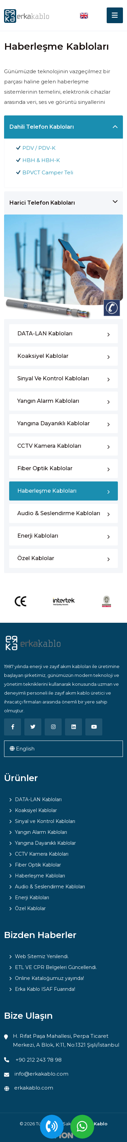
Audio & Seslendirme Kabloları (58, 513)
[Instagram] (53, 726)
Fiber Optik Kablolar (44, 468)
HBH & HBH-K (41, 160)
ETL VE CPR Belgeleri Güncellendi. (56, 967)
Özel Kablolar (35, 558)
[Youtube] (93, 726)
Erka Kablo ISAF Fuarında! (45, 989)
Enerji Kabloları (37, 536)
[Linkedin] (73, 726)
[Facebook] (12, 726)
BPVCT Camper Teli (47, 172)
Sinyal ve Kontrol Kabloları (53, 378)
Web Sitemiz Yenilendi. (42, 956)
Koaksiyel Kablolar (42, 356)
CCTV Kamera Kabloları (49, 446)
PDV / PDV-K (39, 148)
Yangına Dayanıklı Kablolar (53, 423)
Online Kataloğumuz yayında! (49, 978)
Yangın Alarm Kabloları (48, 401)
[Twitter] (32, 726)
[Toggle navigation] (115, 15)
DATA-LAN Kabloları (44, 333)
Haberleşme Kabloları (47, 491)
